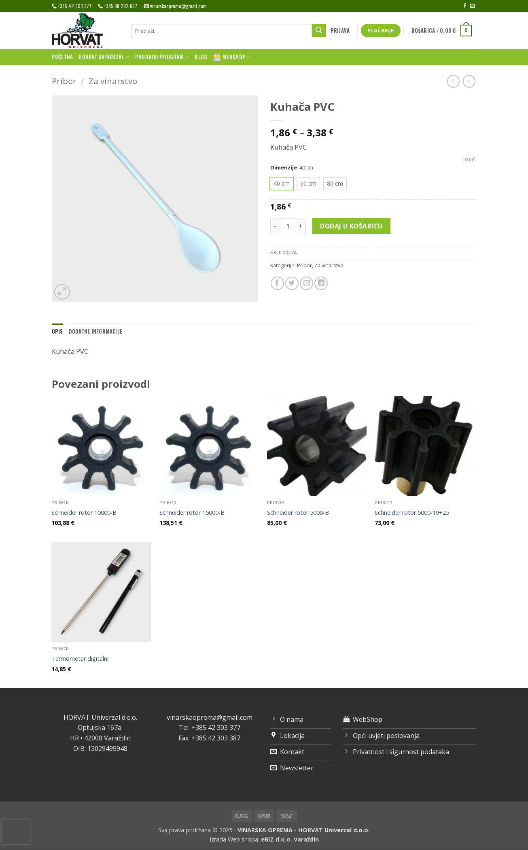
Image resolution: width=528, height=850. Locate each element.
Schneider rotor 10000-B (84, 512)
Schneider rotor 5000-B (298, 512)
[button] (340, 31)
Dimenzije (283, 168)
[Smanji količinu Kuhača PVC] (275, 226)
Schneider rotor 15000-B (192, 512)
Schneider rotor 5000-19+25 (412, 512)
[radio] (281, 184)
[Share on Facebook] (277, 283)
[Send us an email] (472, 6)
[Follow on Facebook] (464, 6)
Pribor (64, 81)
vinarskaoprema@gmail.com (209, 717)
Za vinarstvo (113, 81)
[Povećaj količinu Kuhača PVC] (301, 226)
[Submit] (319, 31)
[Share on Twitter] (292, 283)
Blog (201, 57)
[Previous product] (469, 81)
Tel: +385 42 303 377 (209, 727)
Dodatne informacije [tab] (96, 331)
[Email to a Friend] (306, 283)
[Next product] (453, 81)
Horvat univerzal (103, 57)
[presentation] (16, 832)
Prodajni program (162, 57)
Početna (62, 57)
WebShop (232, 57)
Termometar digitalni (79, 658)
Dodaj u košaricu (351, 226)
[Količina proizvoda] (288, 226)
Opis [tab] (57, 331)
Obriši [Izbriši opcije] (469, 160)
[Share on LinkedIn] (321, 283)
